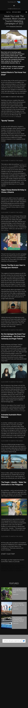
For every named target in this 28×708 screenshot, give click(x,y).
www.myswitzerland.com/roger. (16, 410)
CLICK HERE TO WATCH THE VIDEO (12, 160)
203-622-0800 (16, 12)
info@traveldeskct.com (14, 8)
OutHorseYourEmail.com (8, 116)
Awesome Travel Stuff (16, 26)
